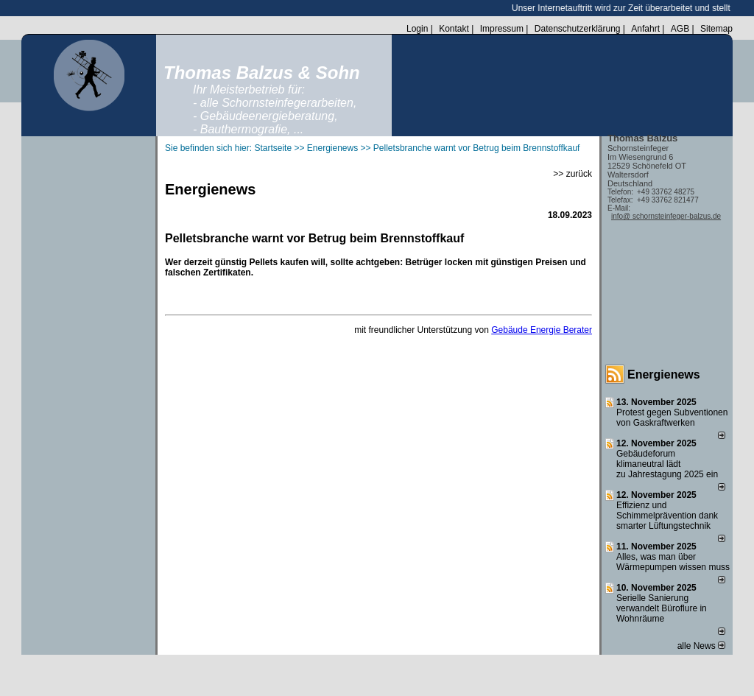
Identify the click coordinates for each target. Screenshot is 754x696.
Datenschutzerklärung (578, 29)
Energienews (663, 374)
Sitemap (716, 29)
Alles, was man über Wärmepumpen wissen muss (673, 562)
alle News (701, 646)
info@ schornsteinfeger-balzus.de (666, 216)
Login (417, 29)
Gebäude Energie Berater (541, 330)
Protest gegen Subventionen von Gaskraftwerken (671, 417)
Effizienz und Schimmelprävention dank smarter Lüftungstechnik (667, 515)
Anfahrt (645, 29)
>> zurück (572, 174)
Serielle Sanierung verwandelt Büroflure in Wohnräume (661, 608)
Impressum (502, 29)
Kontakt (454, 29)
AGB (680, 29)
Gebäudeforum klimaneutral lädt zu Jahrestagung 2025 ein (667, 464)
